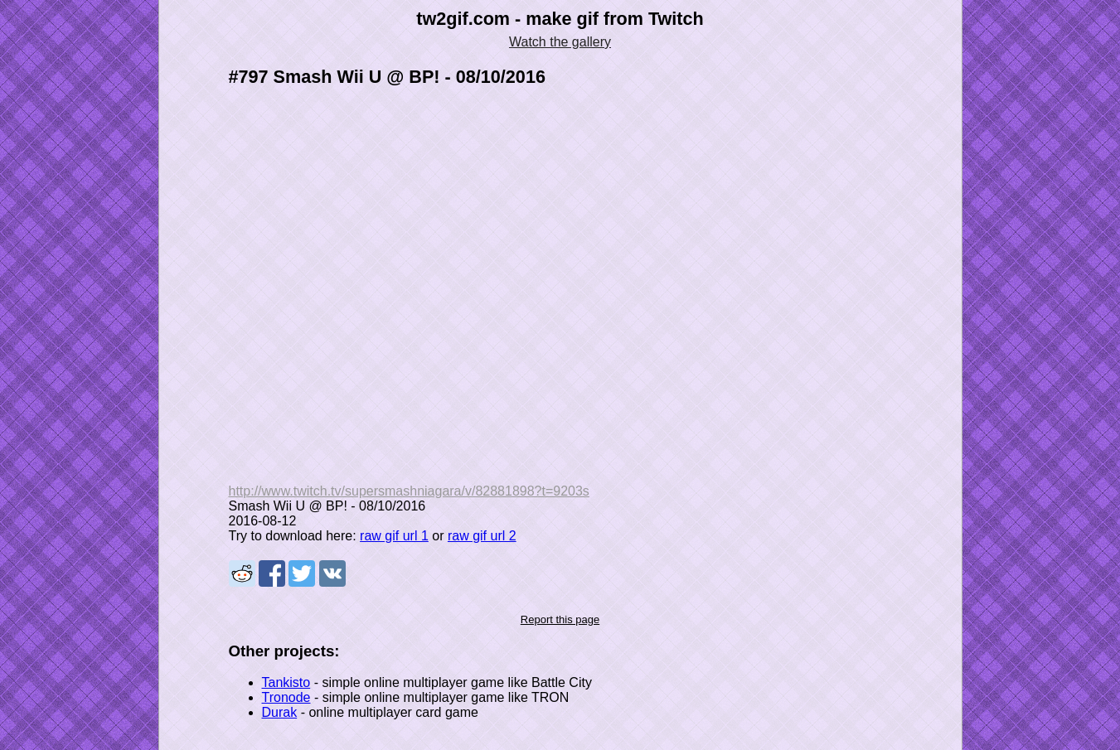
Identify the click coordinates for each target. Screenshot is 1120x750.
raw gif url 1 (394, 536)
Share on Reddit (242, 573)
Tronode (286, 697)
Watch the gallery (560, 42)
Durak (280, 712)
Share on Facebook (272, 573)
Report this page (560, 619)
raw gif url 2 (482, 536)
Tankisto (286, 682)
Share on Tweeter (301, 573)
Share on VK (332, 573)
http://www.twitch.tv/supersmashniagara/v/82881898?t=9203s (409, 491)
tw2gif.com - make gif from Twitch (560, 18)
